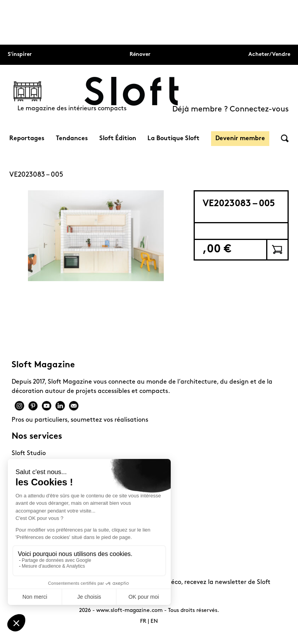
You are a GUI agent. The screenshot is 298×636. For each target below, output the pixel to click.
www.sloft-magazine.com (129, 610)
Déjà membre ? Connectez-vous (230, 109)
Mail (74, 406)
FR (143, 621)
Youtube (46, 406)
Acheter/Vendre (269, 54)
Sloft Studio (29, 453)
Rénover (140, 54)
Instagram (19, 406)
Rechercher (285, 138)
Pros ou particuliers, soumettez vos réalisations (80, 420)
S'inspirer (20, 54)
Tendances (72, 139)
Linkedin (60, 406)
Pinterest (33, 406)
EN (154, 621)
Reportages (26, 139)
